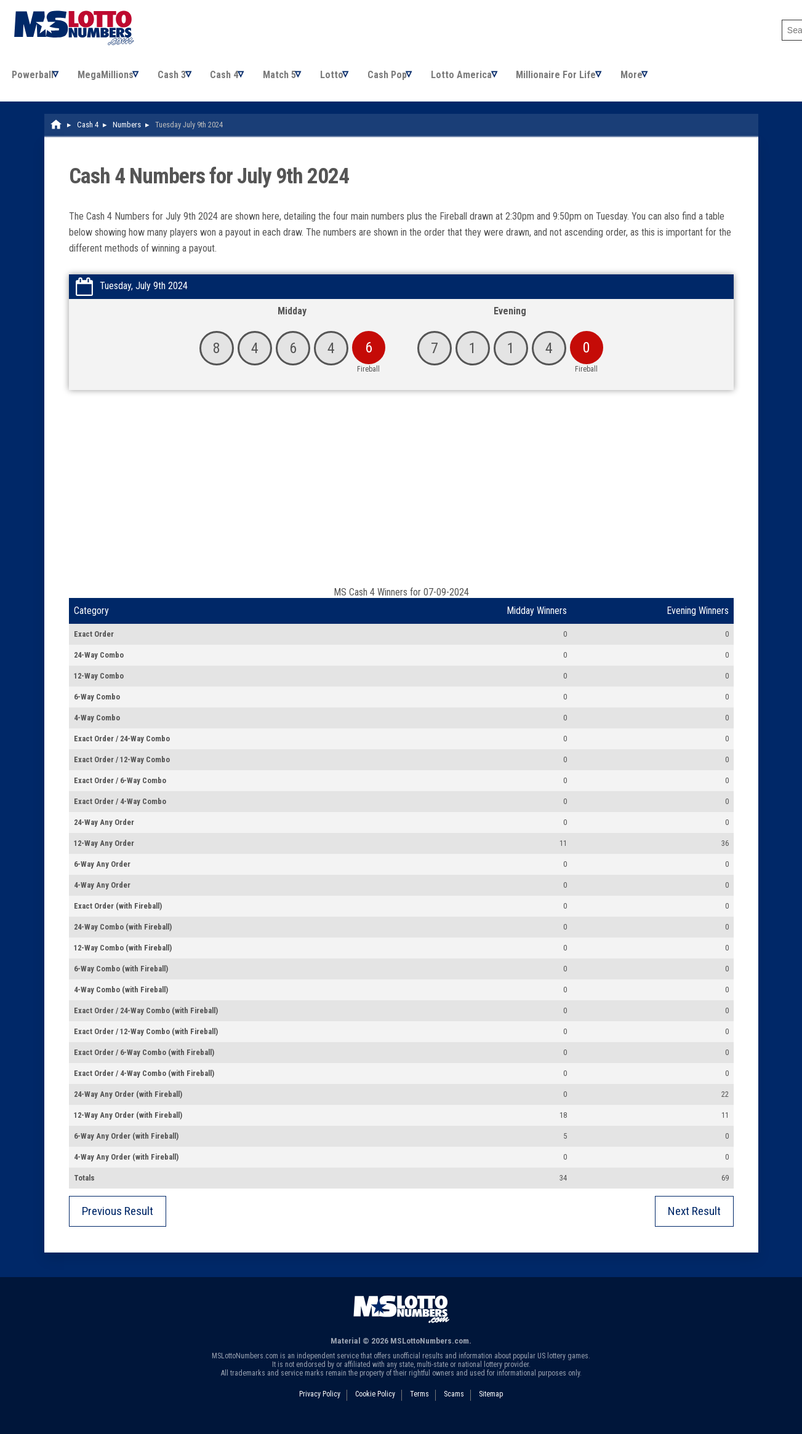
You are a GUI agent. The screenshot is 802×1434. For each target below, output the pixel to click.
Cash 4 (236, 79)
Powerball (33, 79)
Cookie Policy (375, 1402)
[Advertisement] (401, 502)
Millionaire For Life (585, 79)
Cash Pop (409, 79)
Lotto (350, 79)
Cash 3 (180, 79)
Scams (454, 1402)
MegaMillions (110, 79)
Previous (117, 1220)
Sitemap (491, 1402)
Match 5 (294, 79)
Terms (419, 1402)
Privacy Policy (319, 1402)
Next (694, 1220)
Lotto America (487, 79)
